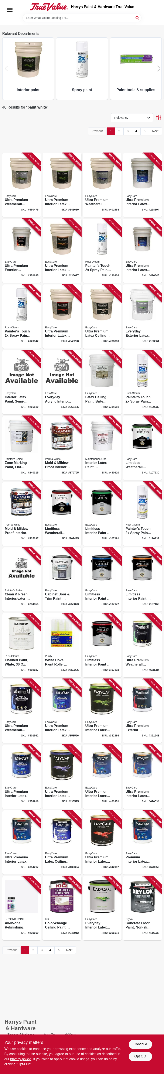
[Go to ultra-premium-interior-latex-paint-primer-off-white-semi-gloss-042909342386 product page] (102, 711)
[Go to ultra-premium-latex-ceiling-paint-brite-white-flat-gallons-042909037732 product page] (102, 316)
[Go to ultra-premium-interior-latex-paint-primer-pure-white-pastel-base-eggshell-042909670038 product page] (142, 777)
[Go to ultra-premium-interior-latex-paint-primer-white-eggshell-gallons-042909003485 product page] (61, 251)
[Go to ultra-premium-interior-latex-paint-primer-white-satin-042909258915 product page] (21, 777)
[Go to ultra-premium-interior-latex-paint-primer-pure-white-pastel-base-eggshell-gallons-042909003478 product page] (142, 251)
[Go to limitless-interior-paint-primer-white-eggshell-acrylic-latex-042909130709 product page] (142, 579)
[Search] (137, 17)
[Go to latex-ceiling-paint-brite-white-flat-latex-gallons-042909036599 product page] (102, 382)
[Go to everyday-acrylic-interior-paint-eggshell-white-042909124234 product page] (61, 382)
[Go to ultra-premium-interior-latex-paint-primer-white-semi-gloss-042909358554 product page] (61, 711)
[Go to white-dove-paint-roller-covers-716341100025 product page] (61, 645)
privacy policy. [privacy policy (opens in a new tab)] (20, 1059)
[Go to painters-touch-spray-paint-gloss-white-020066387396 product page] (102, 251)
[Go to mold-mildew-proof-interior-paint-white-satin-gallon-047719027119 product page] (21, 514)
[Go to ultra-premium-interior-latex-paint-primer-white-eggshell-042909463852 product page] (102, 777)
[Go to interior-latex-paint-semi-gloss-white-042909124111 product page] (21, 382)
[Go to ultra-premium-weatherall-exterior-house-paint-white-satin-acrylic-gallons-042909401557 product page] (102, 185)
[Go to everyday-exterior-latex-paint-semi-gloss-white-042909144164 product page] (142, 316)
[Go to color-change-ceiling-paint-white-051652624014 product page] (61, 908)
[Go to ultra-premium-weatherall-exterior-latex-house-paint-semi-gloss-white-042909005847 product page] (142, 645)
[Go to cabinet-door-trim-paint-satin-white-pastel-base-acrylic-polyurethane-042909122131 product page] (61, 579)
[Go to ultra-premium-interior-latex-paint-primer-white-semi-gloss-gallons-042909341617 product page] (61, 185)
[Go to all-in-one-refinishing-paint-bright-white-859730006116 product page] (21, 908)
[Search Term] (82, 18)
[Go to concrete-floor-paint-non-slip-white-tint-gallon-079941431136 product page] (142, 908)
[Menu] (10, 10)
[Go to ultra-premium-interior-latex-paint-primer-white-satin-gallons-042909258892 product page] (142, 185)
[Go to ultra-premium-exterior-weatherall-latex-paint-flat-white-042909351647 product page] (142, 711)
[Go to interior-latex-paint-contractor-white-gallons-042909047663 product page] (102, 448)
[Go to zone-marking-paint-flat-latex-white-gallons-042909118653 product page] (21, 448)
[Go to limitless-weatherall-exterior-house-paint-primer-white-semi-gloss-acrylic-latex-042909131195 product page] (142, 448)
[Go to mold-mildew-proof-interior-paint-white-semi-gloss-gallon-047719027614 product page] (61, 448)
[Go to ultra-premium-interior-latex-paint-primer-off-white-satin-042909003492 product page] (61, 777)
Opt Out (140, 1056)
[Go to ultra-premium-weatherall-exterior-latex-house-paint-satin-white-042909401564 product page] (21, 711)
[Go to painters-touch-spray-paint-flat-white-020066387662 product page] (21, 316)
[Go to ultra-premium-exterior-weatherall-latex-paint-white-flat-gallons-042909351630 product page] (21, 251)
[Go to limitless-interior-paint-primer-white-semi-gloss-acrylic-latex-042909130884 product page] (102, 514)
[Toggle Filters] (158, 117)
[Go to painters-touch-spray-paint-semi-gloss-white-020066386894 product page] (142, 382)
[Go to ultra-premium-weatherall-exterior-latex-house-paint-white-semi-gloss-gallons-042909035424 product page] (21, 185)
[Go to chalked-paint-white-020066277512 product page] (21, 645)
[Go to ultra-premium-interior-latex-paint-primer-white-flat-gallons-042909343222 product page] (61, 316)
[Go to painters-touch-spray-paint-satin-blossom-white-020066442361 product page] (142, 514)
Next (155, 131)
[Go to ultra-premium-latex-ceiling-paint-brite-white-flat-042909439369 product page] (61, 842)
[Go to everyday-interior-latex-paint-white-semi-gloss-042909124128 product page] (102, 908)
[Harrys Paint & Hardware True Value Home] (49, 7)
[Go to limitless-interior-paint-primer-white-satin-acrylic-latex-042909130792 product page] (102, 579)
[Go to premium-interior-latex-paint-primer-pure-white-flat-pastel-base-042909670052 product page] (142, 842)
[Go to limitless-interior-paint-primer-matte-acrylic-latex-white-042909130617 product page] (102, 645)
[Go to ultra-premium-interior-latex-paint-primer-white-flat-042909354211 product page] (21, 842)
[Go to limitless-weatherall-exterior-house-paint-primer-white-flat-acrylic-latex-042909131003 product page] (61, 514)
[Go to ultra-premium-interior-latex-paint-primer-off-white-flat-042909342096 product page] (102, 842)
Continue (140, 1044)
